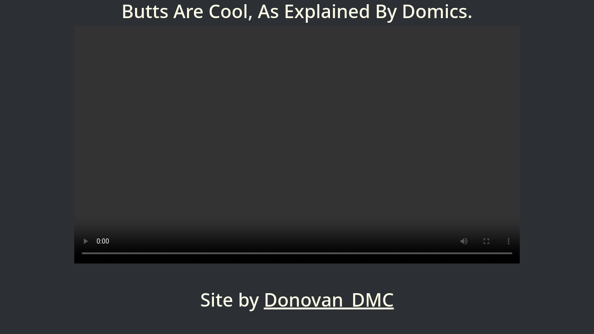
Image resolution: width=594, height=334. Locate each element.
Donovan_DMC (329, 299)
